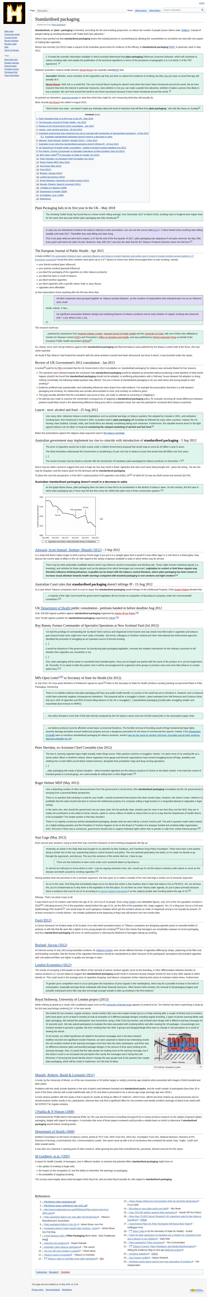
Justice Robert (181, 589)
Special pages (10, 66)
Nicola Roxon (86, 70)
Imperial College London (90, 333)
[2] (170, 91)
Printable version (11, 69)
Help (6, 47)
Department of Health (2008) (55, 1131)
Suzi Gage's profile (138, 1257)
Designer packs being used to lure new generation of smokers (160, 1261)
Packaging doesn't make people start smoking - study (71, 1228)
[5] (191, 241)
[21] (96, 871)
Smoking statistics (138, 1254)
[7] (91, 340)
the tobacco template (114, 433)
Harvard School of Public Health (120, 333)
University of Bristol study (119, 1004)
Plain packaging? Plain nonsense (146, 1242)
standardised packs (135, 1088)
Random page (10, 44)
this (193, 76)
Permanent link (10, 72)
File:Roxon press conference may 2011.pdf (65, 1205)
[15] (137, 612)
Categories (41, 1272)
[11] (131, 475)
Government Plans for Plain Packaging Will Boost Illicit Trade (159, 1223)
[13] (176, 575)
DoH (45, 395)
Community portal (12, 34)
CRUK (112, 618)
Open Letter (139, 1231)
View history (154, 10)
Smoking (65, 1272)
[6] (47, 322)
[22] (41, 905)
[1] (59, 63)
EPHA (86, 341)
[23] (63, 908)
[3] (199, 108)
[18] (61, 676)
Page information (11, 75)
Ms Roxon (54, 102)
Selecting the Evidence (55, 1243)
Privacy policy (38, 1290)
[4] (118, 217)
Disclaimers (67, 1290)
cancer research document (113, 891)
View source (141, 10)
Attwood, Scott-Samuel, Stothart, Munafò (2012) (68, 550)
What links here (11, 60)
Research (54, 1272)
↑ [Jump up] (43, 1201)
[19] (134, 773)
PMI (60, 368)
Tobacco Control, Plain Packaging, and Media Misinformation (163, 1246)
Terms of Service (11, 50)
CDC (77, 337)
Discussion (42, 10)
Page (32, 10)
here (155, 230)
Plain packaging (58, 25)
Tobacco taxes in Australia (57, 1255)
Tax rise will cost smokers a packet (61, 1251)
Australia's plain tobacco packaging (61, 1247)
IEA (102, 1258)
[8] (45, 367)
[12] (161, 490)
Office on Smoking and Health (114, 337)
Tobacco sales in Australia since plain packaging (72, 1258)
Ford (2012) (43, 920)
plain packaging (134, 56)
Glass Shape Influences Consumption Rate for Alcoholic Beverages (163, 1201)
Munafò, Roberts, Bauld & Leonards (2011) (65, 1075)
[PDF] (172, 47)
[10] (182, 460)
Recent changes (11, 41)
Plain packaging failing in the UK (60, 1224)
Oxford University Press (164, 337)
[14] (59, 598)
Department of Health (56, 608)
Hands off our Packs (125, 613)
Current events (10, 38)
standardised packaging (77, 38)
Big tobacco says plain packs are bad (148, 1208)
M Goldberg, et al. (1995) (52, 1156)
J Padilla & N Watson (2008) (54, 1112)
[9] (153, 426)
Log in (201, 3)
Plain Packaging (76, 1235)
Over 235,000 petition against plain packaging (152, 1212)
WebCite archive (173, 1250)
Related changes (11, 63)
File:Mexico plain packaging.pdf (60, 1201)
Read (130, 10)
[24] (117, 928)
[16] (117, 617)
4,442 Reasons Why (54, 1235)
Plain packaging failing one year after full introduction (70, 1217)
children (185, 30)
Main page (8, 31)
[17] (59, 668)
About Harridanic (52, 1290)
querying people (70, 97)
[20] (199, 828)
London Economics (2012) (53, 965)
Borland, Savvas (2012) (51, 945)
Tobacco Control (104, 950)
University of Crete (154, 333)
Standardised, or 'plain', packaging (53, 30)
